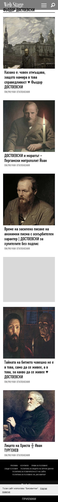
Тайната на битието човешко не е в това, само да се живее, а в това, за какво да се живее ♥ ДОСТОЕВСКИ (29, 369)
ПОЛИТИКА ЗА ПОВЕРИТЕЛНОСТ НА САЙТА (29, 472)
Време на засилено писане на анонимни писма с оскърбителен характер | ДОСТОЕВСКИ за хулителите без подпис (29, 236)
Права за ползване (39, 466)
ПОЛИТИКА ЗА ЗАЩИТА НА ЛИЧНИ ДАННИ (37, 469)
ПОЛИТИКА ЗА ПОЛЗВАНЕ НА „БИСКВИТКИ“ (29, 474)
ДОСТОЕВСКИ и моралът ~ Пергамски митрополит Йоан (25, 158)
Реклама (14, 466)
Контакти (24, 466)
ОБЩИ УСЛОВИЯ (11, 469)
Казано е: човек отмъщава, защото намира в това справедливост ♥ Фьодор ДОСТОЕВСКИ (24, 79)
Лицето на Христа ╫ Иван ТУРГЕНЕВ (23, 448)
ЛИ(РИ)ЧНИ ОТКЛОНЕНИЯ (17, 91)
